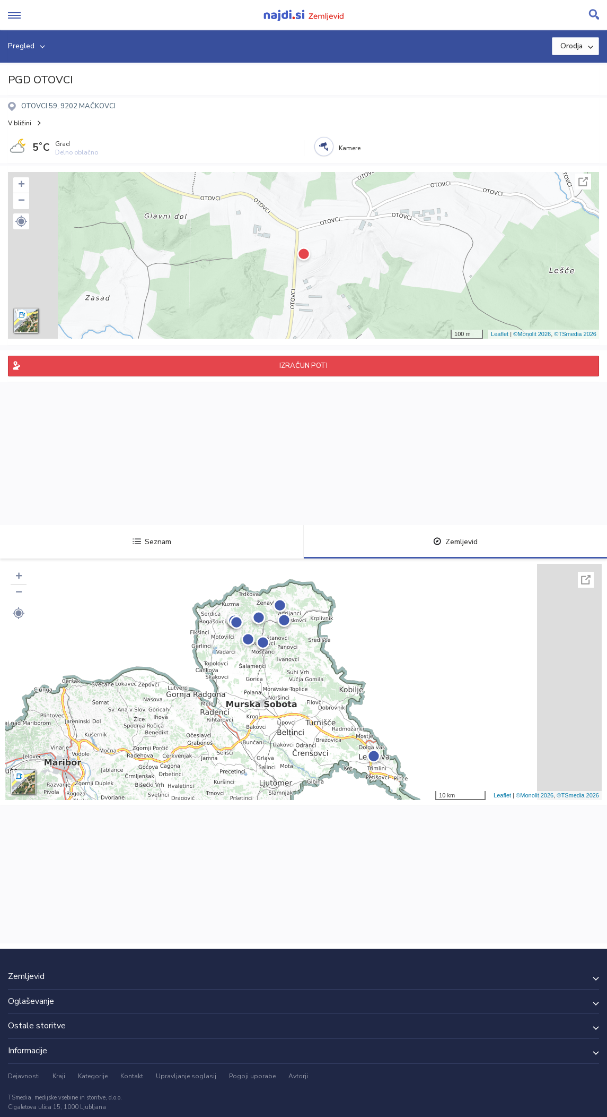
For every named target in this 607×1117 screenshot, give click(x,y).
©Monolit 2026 (532, 334)
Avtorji (298, 1076)
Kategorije (93, 1076)
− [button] (21, 201)
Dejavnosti (24, 1076)
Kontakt (131, 1076)
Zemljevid (455, 542)
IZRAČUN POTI (303, 366)
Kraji (58, 1076)
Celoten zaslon (583, 182)
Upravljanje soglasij (186, 1076)
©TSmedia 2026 (575, 334)
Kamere (349, 148)
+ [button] (21, 185)
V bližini (19, 123)
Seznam (152, 542)
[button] (21, 221)
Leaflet (499, 334)
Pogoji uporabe (252, 1076)
